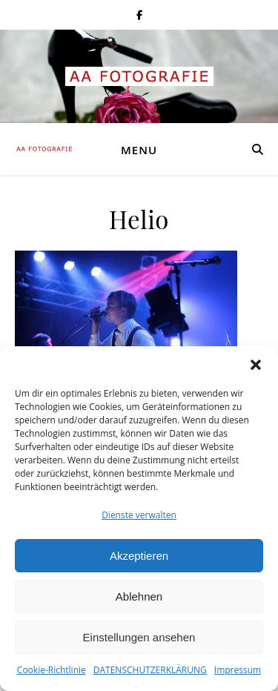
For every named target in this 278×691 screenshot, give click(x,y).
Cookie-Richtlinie (51, 670)
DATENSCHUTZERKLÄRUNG (150, 670)
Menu (139, 149)
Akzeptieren (139, 555)
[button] (255, 364)
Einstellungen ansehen (139, 637)
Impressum (237, 670)
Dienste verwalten (139, 515)
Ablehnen (139, 596)
